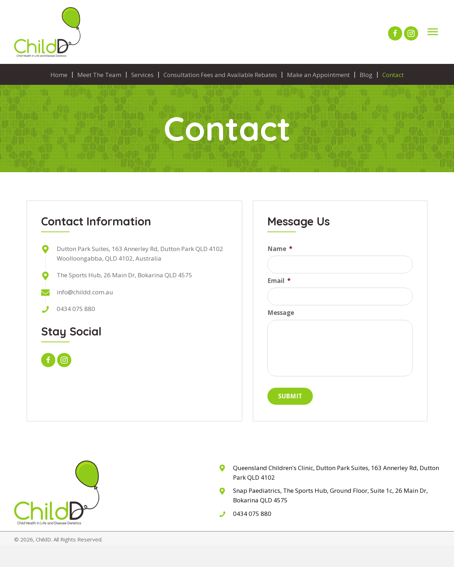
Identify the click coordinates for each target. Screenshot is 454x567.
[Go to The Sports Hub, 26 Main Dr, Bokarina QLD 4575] (329, 496)
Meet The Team (99, 75)
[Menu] (433, 32)
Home (58, 75)
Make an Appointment (318, 75)
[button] (395, 33)
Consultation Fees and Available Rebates (220, 75)
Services (142, 75)
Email (278, 281)
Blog (366, 75)
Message (280, 313)
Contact (393, 75)
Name (279, 249)
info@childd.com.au (85, 292)
